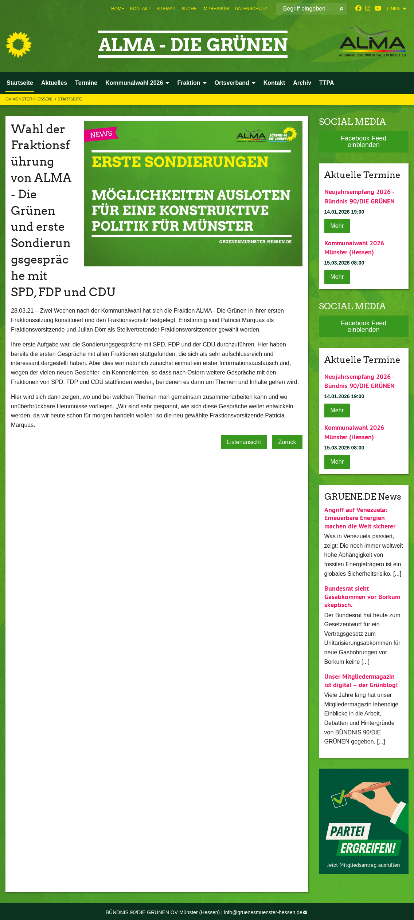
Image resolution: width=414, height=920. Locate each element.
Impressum (216, 8)
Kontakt (140, 8)
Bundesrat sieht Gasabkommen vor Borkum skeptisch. (362, 594)
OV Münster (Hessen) (29, 99)
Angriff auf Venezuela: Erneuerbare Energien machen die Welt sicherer (359, 515)
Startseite (70, 99)
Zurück (287, 442)
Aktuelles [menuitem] (54, 83)
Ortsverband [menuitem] (232, 83)
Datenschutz (251, 8)
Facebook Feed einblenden (363, 141)
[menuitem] (117, 8)
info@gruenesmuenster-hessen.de (263, 910)
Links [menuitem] (393, 8)
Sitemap (166, 8)
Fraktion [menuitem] (188, 83)
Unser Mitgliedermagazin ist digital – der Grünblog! (361, 678)
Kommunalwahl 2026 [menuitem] (134, 83)
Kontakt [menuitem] (274, 83)
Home (117, 8)
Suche (189, 8)
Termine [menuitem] (86, 83)
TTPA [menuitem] (326, 83)
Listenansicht (244, 442)
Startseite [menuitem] (20, 83)
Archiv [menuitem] (302, 83)
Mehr (337, 225)
